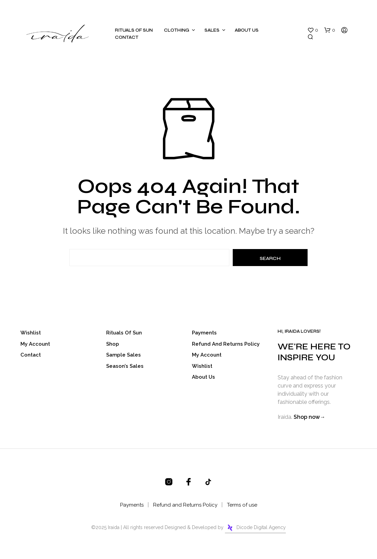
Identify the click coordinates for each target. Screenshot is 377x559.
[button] (312, 30)
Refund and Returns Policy (226, 344)
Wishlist (30, 333)
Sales (211, 30)
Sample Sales (123, 355)
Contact (126, 37)
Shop (112, 344)
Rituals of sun (134, 30)
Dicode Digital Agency (255, 528)
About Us (247, 30)
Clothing (176, 30)
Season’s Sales (125, 366)
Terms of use (242, 505)
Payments (204, 333)
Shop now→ (309, 417)
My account (35, 344)
